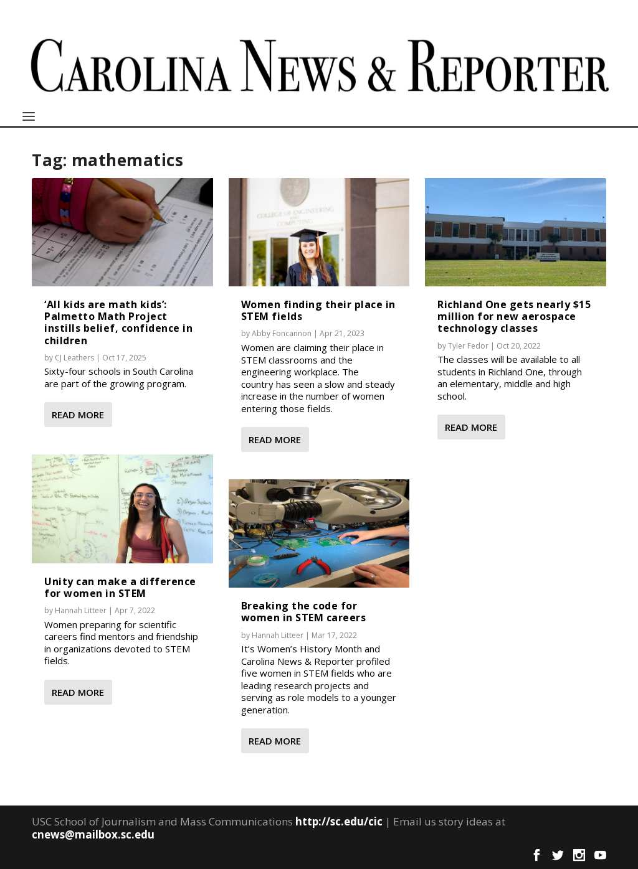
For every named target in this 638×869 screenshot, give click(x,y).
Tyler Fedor (468, 346)
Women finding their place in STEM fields (318, 310)
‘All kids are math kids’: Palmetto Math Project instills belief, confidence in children (118, 322)
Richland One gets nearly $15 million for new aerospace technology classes (514, 316)
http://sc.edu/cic (339, 821)
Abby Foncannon (282, 333)
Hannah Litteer (81, 610)
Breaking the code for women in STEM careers (303, 611)
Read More (78, 414)
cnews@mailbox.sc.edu (93, 834)
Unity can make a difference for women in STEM (120, 587)
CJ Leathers (74, 357)
